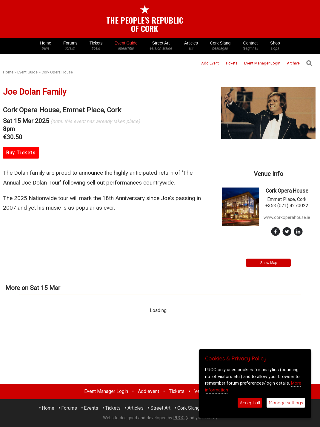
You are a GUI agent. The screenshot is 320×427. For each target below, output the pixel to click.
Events (91, 408)
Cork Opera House (57, 72)
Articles (191, 46)
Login (262, 63)
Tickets (95, 46)
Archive (293, 63)
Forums (70, 46)
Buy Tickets (21, 153)
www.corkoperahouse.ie (287, 217)
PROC (178, 417)
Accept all (250, 403)
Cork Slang (220, 46)
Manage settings (286, 403)
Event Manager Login (106, 391)
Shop (275, 46)
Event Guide (126, 46)
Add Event (210, 63)
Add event (148, 391)
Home (45, 46)
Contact (250, 46)
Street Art (161, 46)
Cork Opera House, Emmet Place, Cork (62, 110)
